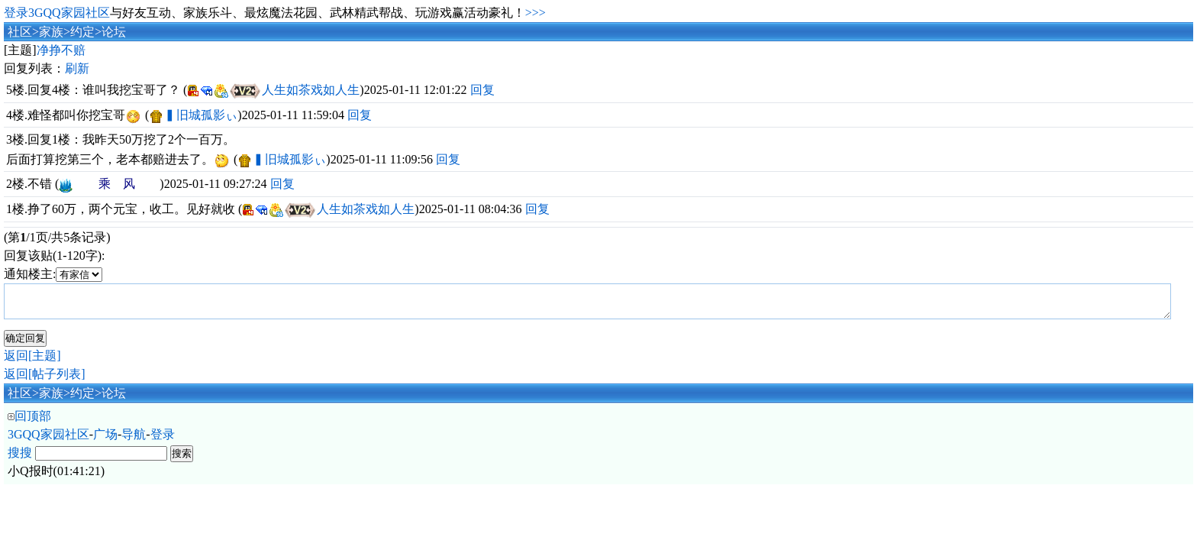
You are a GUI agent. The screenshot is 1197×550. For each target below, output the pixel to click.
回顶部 (33, 422)
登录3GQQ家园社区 (57, 12)
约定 (82, 31)
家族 (51, 31)
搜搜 (20, 459)
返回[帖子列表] (45, 380)
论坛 (114, 31)
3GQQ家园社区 (48, 441)
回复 (482, 89)
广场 (105, 441)
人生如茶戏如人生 (311, 89)
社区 (20, 31)
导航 (133, 441)
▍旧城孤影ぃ (200, 114)
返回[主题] (32, 362)
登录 (162, 441)
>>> (535, 12)
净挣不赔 (61, 50)
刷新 (77, 68)
